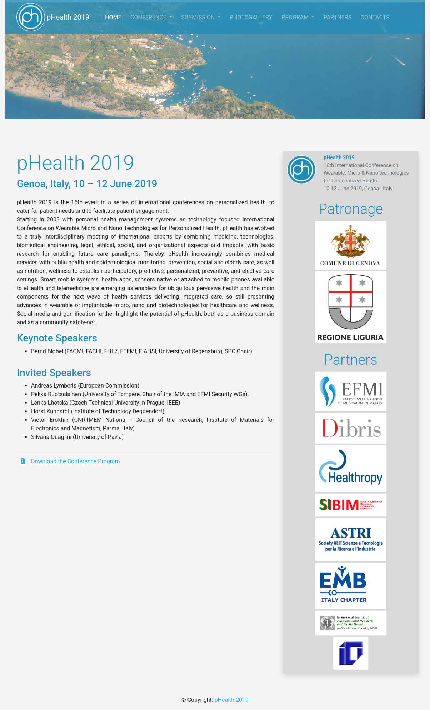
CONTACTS (375, 17)
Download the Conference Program (70, 461)
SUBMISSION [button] (198, 17)
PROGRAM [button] (295, 17)
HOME (115, 16)
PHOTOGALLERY (251, 17)
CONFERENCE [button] (149, 17)
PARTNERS (337, 17)
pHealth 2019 (52, 17)
